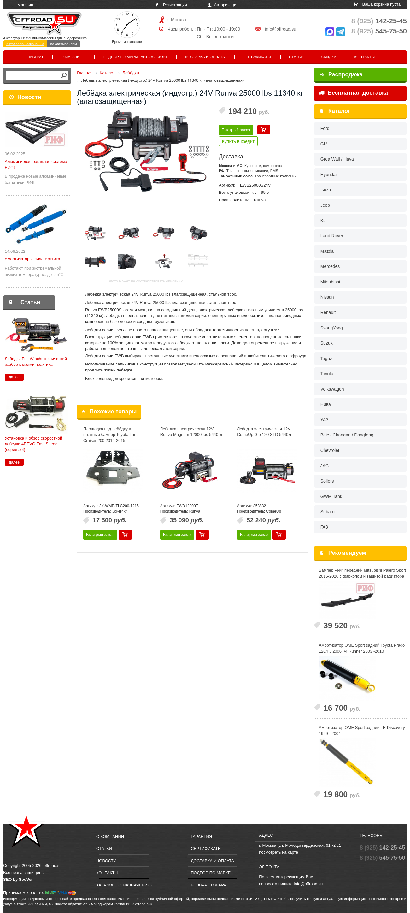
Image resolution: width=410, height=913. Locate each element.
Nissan (327, 296)
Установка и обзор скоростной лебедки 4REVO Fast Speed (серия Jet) (33, 444)
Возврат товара (208, 885)
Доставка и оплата (205, 57)
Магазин (25, 5)
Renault (328, 312)
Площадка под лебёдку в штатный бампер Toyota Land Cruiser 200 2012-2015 (111, 434)
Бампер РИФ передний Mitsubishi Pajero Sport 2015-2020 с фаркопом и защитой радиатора (362, 573)
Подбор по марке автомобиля (135, 57)
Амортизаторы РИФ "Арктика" (33, 259)
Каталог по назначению (25, 44)
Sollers (327, 480)
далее (14, 377)
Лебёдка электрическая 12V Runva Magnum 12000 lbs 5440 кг (191, 431)
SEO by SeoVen (18, 879)
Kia (323, 220)
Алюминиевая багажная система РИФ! (36, 164)
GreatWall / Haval (337, 159)
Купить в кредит (238, 141)
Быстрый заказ (236, 129)
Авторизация (226, 5)
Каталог (339, 111)
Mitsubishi (330, 281)
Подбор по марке (211, 872)
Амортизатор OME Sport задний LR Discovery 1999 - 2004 (362, 730)
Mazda (327, 251)
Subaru (327, 511)
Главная (34, 57)
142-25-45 (379, 21)
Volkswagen (332, 389)
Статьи (296, 57)
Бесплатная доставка (353, 93)
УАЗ (324, 419)
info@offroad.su (280, 29)
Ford (325, 128)
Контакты (364, 57)
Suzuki (327, 343)
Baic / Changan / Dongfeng (346, 434)
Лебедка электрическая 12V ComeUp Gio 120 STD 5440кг (264, 431)
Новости (29, 97)
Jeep (325, 205)
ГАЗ (324, 527)
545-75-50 (379, 31)
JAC (324, 465)
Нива (325, 404)
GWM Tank (331, 496)
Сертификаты (257, 57)
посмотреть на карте (278, 852)
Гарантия (201, 836)
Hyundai (328, 174)
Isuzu (325, 189)
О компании (110, 836)
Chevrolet (329, 450)
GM (324, 143)
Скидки (329, 57)
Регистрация (175, 5)
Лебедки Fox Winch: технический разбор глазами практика (36, 361)
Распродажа (341, 74)
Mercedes (330, 266)
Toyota (326, 373)
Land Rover (331, 235)
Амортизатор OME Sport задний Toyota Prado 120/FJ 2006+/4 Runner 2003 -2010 (362, 648)
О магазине (73, 57)
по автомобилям (63, 44)
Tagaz (326, 358)
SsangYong (331, 327)
